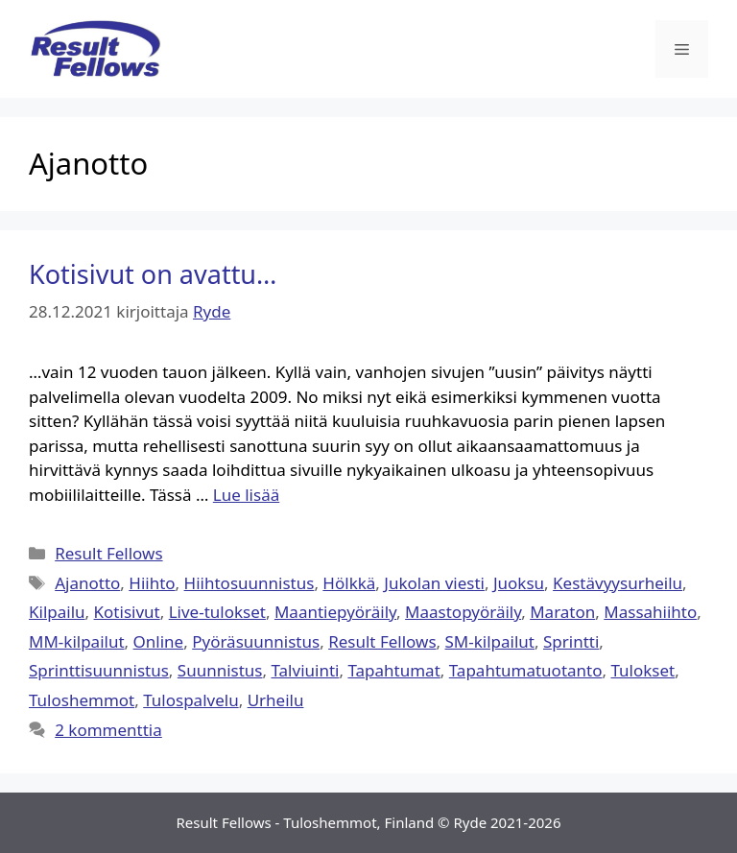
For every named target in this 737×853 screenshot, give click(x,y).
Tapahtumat (393, 670)
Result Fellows (108, 553)
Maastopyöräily (463, 612)
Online (158, 641)
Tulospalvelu (190, 700)
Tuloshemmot (81, 700)
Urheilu (276, 700)
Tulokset (642, 670)
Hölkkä (348, 583)
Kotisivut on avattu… (152, 274)
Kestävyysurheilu (617, 583)
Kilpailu (57, 612)
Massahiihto (650, 612)
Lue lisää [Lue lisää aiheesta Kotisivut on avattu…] (246, 495)
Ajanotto (87, 583)
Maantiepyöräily (335, 612)
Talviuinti (305, 670)
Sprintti (571, 641)
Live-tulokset (217, 612)
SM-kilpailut (490, 641)
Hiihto (152, 583)
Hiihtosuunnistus (249, 583)
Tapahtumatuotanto (526, 670)
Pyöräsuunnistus (256, 641)
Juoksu (518, 583)
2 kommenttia (108, 730)
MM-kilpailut (77, 641)
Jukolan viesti (434, 583)
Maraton (562, 612)
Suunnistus (220, 670)
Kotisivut (127, 612)
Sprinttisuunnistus (99, 670)
